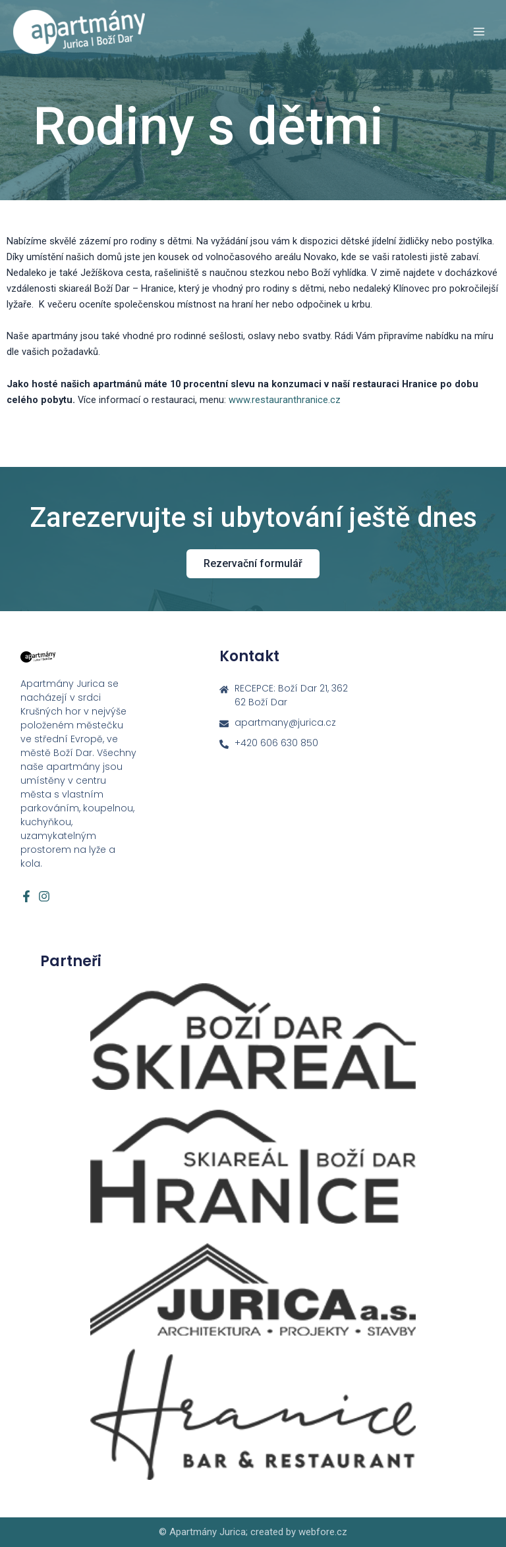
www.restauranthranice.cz (285, 400)
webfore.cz (322, 1532)
